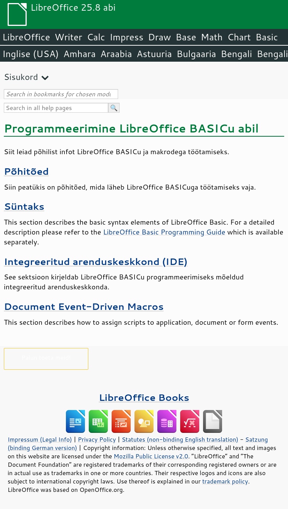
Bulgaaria (196, 53)
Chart (239, 36)
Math (212, 36)
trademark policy (225, 481)
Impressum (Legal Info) (40, 439)
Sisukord (21, 77)
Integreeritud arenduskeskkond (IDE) (95, 261)
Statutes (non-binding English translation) (180, 439)
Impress (127, 36)
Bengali (236, 53)
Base (186, 36)
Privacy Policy (97, 439)
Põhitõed (26, 171)
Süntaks (24, 206)
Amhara (79, 53)
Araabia (116, 53)
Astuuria (154, 53)
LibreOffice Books (144, 397)
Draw (159, 36)
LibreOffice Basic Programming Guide (164, 232)
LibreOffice (26, 36)
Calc (96, 36)
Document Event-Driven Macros (84, 306)
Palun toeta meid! (46, 357)
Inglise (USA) (30, 53)
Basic (266, 36)
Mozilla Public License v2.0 (151, 456)
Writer (68, 36)
